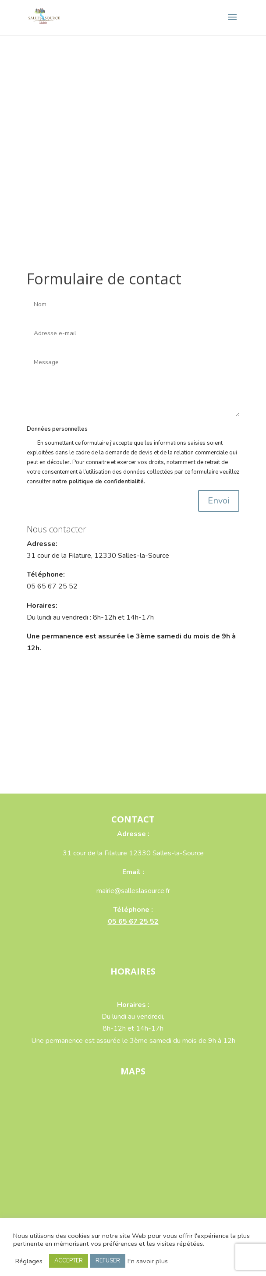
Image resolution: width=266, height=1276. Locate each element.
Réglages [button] (29, 1261)
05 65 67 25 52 (133, 921)
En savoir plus (148, 1261)
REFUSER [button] (108, 1261)
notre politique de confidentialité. (98, 482)
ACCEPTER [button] (68, 1261)
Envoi (219, 501)
